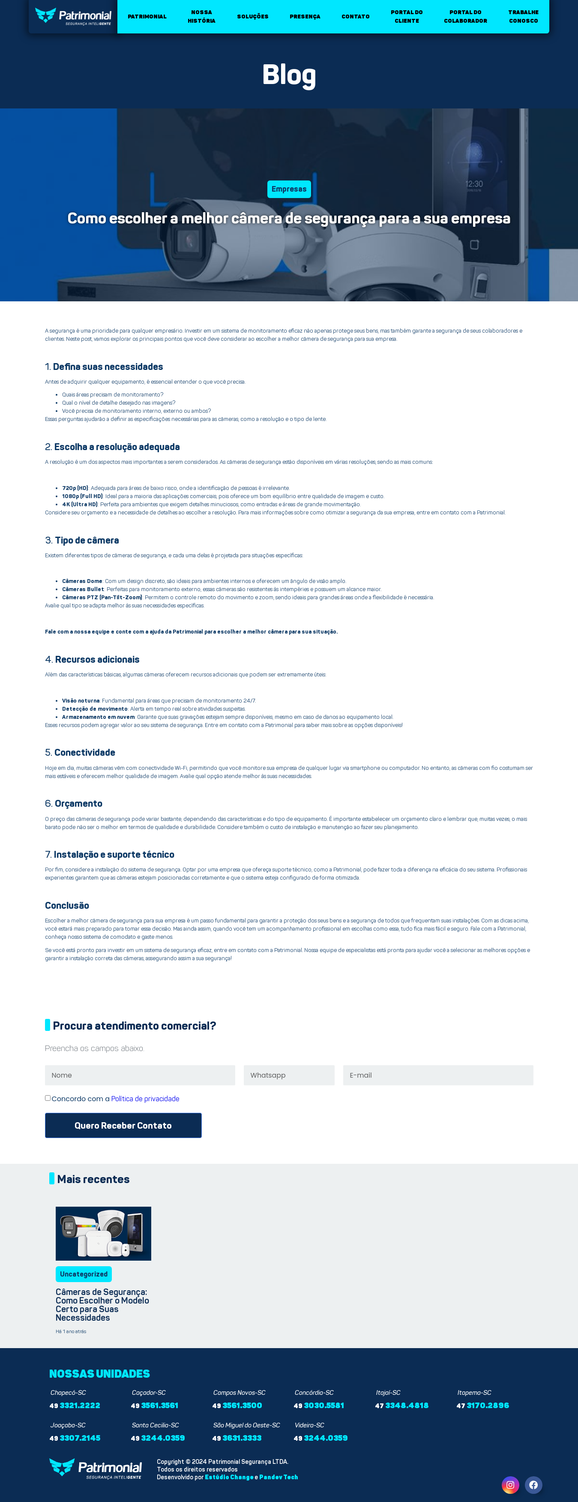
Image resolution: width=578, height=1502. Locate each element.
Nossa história (202, 16)
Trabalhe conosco (523, 16)
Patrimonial (147, 16)
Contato (355, 16)
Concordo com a (116, 1099)
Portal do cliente (407, 16)
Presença (305, 16)
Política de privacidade (145, 1099)
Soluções (253, 16)
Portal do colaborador (465, 16)
